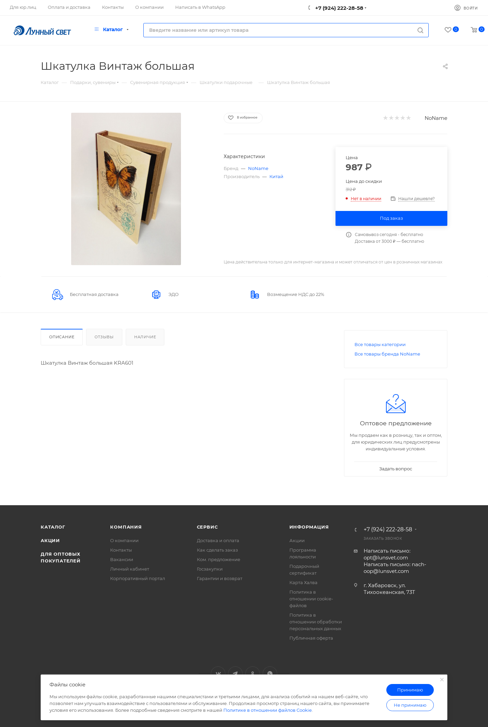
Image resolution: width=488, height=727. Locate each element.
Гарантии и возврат (219, 578)
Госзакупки (210, 569)
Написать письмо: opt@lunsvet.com (387, 554)
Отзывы (104, 337)
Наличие (145, 337)
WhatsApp (270, 673)
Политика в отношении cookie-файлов (311, 598)
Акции (50, 540)
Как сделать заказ (217, 550)
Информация (309, 527)
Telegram (235, 673)
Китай (276, 176)
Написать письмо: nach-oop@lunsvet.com (395, 567)
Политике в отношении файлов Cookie (267, 710)
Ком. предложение (218, 559)
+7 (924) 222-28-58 (338, 8)
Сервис (207, 527)
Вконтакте (218, 673)
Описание (61, 337)
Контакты (121, 550)
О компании (124, 540)
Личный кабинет (129, 569)
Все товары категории (380, 344)
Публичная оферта (311, 638)
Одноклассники (252, 673)
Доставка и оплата (218, 540)
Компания (126, 527)
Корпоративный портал (137, 578)
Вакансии (121, 559)
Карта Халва (303, 582)
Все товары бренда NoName (387, 354)
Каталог (53, 527)
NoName (436, 118)
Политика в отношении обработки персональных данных (315, 621)
